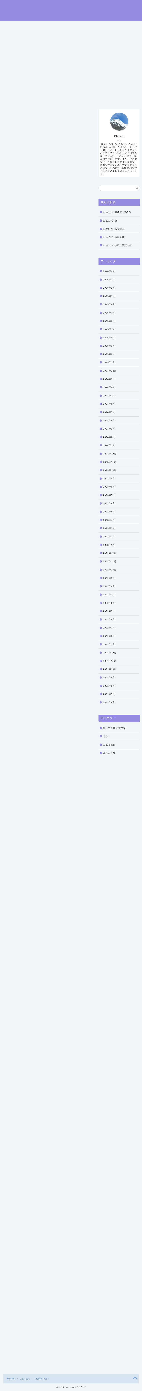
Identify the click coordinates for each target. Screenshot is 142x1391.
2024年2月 (109, 438)
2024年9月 (109, 380)
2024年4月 (109, 421)
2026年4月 (109, 272)
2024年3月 (109, 429)
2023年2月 (109, 537)
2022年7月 (109, 595)
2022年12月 (109, 554)
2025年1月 (109, 363)
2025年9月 (109, 297)
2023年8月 (109, 487)
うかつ (106, 737)
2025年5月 (109, 330)
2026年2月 (109, 280)
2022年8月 (109, 587)
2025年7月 (109, 313)
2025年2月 (109, 355)
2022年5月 (109, 612)
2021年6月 (109, 703)
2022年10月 (109, 570)
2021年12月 (109, 653)
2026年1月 (109, 288)
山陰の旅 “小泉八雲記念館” (118, 246)
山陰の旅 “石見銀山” (114, 229)
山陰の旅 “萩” (110, 221)
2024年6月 (109, 404)
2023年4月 (109, 520)
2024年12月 (109, 371)
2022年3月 (109, 628)
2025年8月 (109, 305)
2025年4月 (109, 338)
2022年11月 (109, 562)
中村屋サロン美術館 (39, 1267)
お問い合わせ (66, 100)
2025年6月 (109, 321)
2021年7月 (109, 695)
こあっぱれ (11, 115)
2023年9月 (109, 479)
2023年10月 (109, 471)
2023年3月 (109, 529)
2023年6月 (109, 504)
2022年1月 (109, 645)
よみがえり (109, 753)
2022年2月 (109, 637)
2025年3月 (109, 346)
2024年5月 (109, 413)
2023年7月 (109, 496)
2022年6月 (109, 603)
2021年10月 (109, 670)
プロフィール (42, 100)
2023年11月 (109, 462)
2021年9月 (109, 678)
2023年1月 (109, 545)
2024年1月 (109, 446)
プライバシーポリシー (95, 100)
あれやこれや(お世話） (116, 728)
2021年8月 (109, 686)
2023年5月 (109, 512)
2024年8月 (109, 388)
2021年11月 (109, 661)
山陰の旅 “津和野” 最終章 (117, 213)
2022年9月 (109, 579)
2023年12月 (109, 454)
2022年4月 (109, 620)
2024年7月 (109, 396)
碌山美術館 (12, 213)
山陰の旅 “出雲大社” (114, 238)
